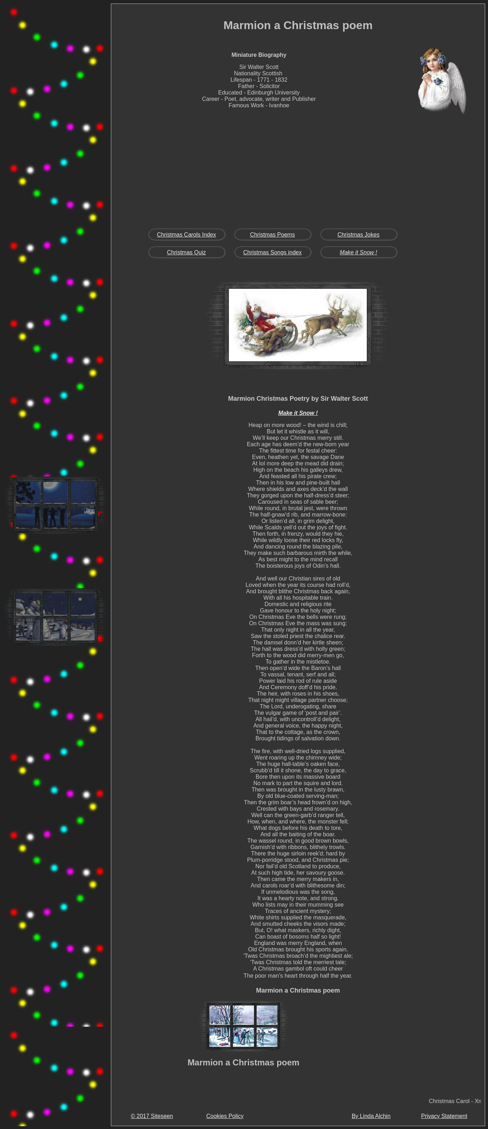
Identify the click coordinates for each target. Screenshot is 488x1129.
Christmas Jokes (358, 235)
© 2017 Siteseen (152, 1116)
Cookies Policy (224, 1116)
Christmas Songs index (272, 252)
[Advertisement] (55, 115)
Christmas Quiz (186, 252)
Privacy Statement (444, 1116)
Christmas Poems (272, 235)
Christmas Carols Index (186, 235)
